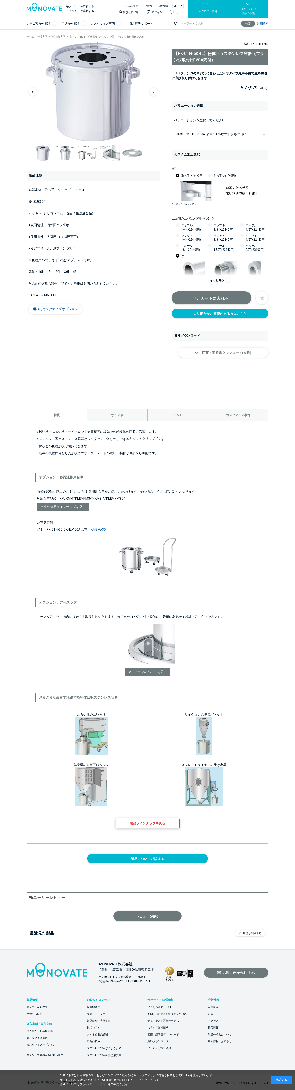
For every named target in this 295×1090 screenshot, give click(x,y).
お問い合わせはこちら (239, 973)
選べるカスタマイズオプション (55, 309)
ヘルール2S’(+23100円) (255, 247)
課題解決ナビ (95, 1007)
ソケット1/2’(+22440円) (255, 237)
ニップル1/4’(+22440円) (191, 227)
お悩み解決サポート (139, 23)
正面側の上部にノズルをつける (193, 218)
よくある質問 (131, 5)
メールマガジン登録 (159, 1048)
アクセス (213, 1020)
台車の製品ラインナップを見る (63, 507)
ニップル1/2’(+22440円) (255, 227)
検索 (248, 23)
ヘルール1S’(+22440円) (190, 247)
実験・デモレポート (99, 1013)
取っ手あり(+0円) (192, 175)
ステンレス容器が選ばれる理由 (45, 1055)
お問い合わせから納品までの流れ (167, 1013)
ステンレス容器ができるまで (104, 1048)
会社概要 (213, 1007)
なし (184, 256)
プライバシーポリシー (94, 1084)
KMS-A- (98, 529)
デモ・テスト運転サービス (163, 1020)
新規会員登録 (131, 12)
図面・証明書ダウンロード (163, 1034)
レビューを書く (147, 916)
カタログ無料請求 (158, 1027)
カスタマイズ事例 (37, 1037)
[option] (93, 91)
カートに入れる (214, 298)
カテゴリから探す (37, 1007)
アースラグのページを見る (147, 672)
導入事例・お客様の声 (40, 1031)
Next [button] (154, 92)
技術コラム (93, 1027)
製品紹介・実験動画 (99, 1020)
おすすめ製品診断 (97, 1034)
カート (180, 12)
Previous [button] (33, 92)
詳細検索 (262, 23)
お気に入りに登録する (262, 297)
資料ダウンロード (158, 1041)
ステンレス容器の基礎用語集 (104, 1055)
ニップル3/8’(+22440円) (223, 227)
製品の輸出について (220, 1034)
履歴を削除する (252, 933)
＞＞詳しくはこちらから (184, 203)
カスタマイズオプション (41, 1044)
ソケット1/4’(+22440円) (191, 237)
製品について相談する (147, 859)
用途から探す (34, 1013)
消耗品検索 (93, 1041)
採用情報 (163, 5)
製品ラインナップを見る (147, 823)
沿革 (210, 1013)
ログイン (157, 12)
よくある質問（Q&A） (161, 1007)
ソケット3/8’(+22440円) (223, 237)
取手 (175, 168)
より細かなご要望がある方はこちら (220, 314)
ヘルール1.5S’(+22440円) (224, 247)
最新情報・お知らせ (220, 1041)
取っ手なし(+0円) (225, 175)
